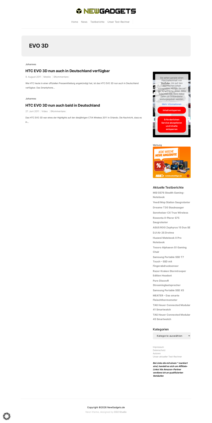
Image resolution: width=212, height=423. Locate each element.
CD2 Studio (120, 411)
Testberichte (97, 21)
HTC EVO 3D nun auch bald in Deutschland (62, 105)
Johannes (30, 64)
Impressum (158, 347)
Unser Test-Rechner (118, 21)
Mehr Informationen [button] (171, 104)
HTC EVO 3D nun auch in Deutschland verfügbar (67, 71)
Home (74, 21)
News (84, 21)
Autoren (157, 353)
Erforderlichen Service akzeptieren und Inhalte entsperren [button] (171, 124)
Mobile (47, 76)
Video (44, 111)
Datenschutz (159, 350)
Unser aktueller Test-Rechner (167, 356)
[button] (6, 416)
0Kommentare (61, 76)
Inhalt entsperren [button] (172, 110)
